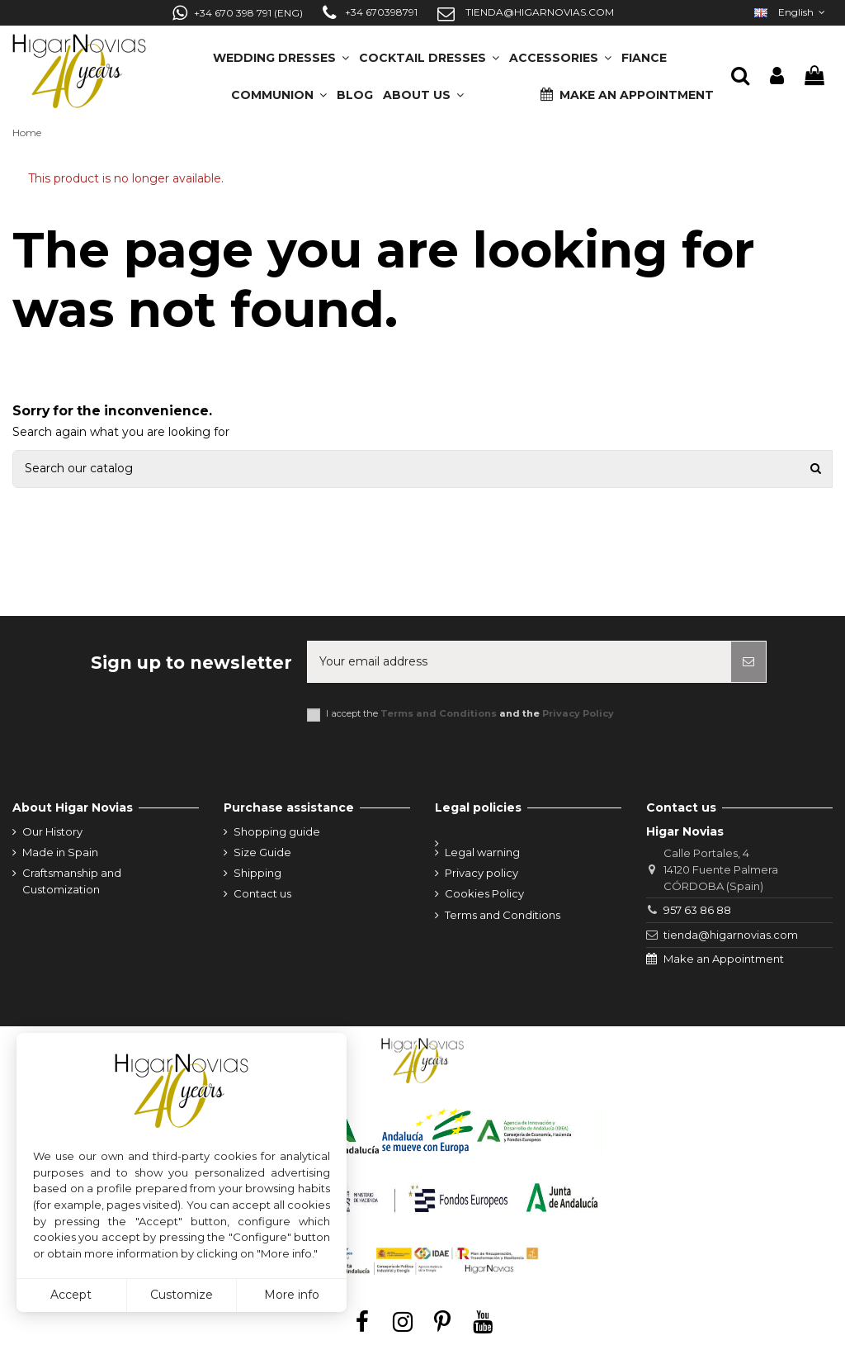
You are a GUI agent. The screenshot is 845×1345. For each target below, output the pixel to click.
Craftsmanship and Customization (71, 881)
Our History (52, 831)
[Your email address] (519, 662)
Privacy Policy (578, 713)
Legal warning (482, 852)
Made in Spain (60, 852)
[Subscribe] (748, 662)
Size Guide (262, 852)
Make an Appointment (723, 958)
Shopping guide (277, 831)
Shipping (257, 872)
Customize (181, 1294)
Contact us (262, 893)
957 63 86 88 (697, 909)
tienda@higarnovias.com (730, 934)
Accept (71, 1294)
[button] (423, 89)
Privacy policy (481, 872)
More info (291, 1294)
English (791, 12)
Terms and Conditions (438, 713)
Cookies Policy (484, 893)
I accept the (470, 713)
